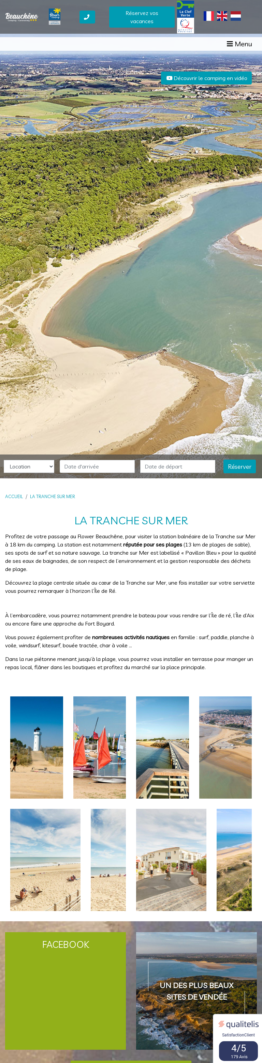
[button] (19, 239)
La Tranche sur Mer (52, 496)
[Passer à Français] (209, 19)
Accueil (14, 496)
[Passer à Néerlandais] (236, 19)
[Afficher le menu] (239, 48)
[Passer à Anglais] (222, 19)
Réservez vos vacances (142, 20)
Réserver (239, 466)
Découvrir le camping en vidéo (206, 78)
